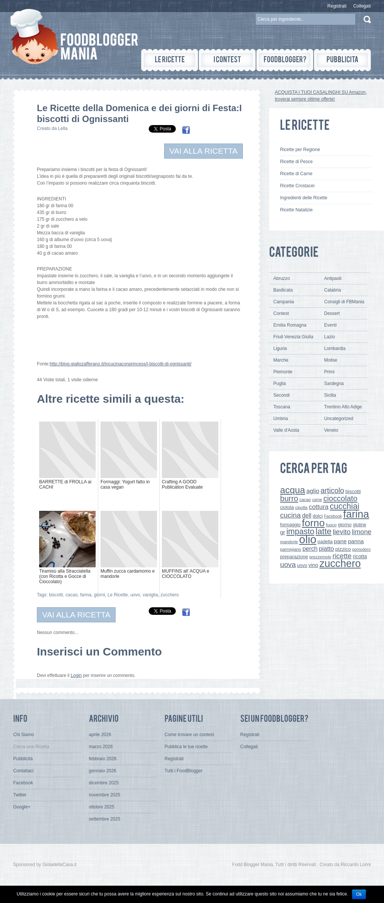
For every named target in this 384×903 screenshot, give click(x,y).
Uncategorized (338, 418)
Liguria (280, 348)
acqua (292, 490)
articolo (332, 490)
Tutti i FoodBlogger (184, 770)
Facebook (333, 516)
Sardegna (334, 383)
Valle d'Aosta (286, 430)
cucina (290, 515)
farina (85, 594)
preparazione (294, 556)
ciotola (287, 507)
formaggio (290, 524)
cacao (72, 594)
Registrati (337, 6)
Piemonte (283, 371)
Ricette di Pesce (296, 161)
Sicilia (330, 395)
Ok (359, 894)
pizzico (343, 549)
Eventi (330, 325)
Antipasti (332, 278)
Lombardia (335, 348)
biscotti (56, 594)
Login (76, 675)
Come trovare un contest (189, 734)
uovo (135, 594)
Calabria (332, 290)
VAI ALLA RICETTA (203, 151)
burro (289, 498)
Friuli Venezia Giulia (293, 336)
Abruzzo (281, 278)
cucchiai (344, 506)
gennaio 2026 (102, 770)
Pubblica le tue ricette (186, 746)
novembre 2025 (104, 795)
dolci (318, 516)
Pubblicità (23, 758)
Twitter (19, 795)
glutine (359, 524)
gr (282, 532)
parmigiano (290, 549)
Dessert (332, 313)
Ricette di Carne (296, 173)
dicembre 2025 (104, 782)
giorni (99, 594)
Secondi (281, 395)
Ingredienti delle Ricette (303, 197)
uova (288, 564)
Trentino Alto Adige (343, 406)
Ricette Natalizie (296, 209)
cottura (319, 506)
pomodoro (361, 549)
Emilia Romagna (289, 325)
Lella (62, 128)
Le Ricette (117, 594)
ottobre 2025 (101, 807)
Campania (283, 301)
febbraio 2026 (102, 758)
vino (313, 565)
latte (323, 531)
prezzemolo (320, 557)
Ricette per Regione (300, 149)
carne (317, 499)
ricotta (360, 556)
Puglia (279, 383)
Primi (329, 371)
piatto (326, 548)
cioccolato (340, 498)
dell (306, 515)
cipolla (301, 507)
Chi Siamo (23, 734)
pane (340, 541)
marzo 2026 (101, 746)
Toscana (281, 406)
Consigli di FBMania (344, 301)
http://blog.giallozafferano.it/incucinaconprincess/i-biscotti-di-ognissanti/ (121, 364)
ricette (341, 556)
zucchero (169, 594)
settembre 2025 (104, 819)
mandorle (289, 541)
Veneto (331, 430)
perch (309, 548)
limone (362, 532)
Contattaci (23, 770)
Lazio (329, 336)
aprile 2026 (100, 734)
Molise (330, 360)
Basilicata (283, 290)
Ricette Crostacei (297, 185)
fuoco (331, 525)
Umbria (280, 418)
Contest (281, 313)
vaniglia (150, 594)
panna (356, 541)
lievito (341, 532)
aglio (312, 490)
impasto (300, 531)
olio (308, 539)
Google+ (21, 807)
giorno (345, 524)
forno (313, 523)
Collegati (362, 6)
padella (325, 541)
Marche (280, 360)
